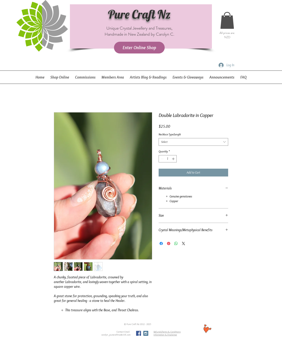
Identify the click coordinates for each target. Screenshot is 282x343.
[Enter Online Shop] (139, 47)
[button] (227, 20)
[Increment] (173, 158)
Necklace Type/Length (170, 134)
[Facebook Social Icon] (138, 333)
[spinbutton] (167, 158)
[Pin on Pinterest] (168, 243)
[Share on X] (183, 243)
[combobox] (193, 142)
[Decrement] (161, 158)
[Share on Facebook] (161, 243)
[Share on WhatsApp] (176, 243)
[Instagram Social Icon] (145, 333)
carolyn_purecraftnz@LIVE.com (116, 334)
